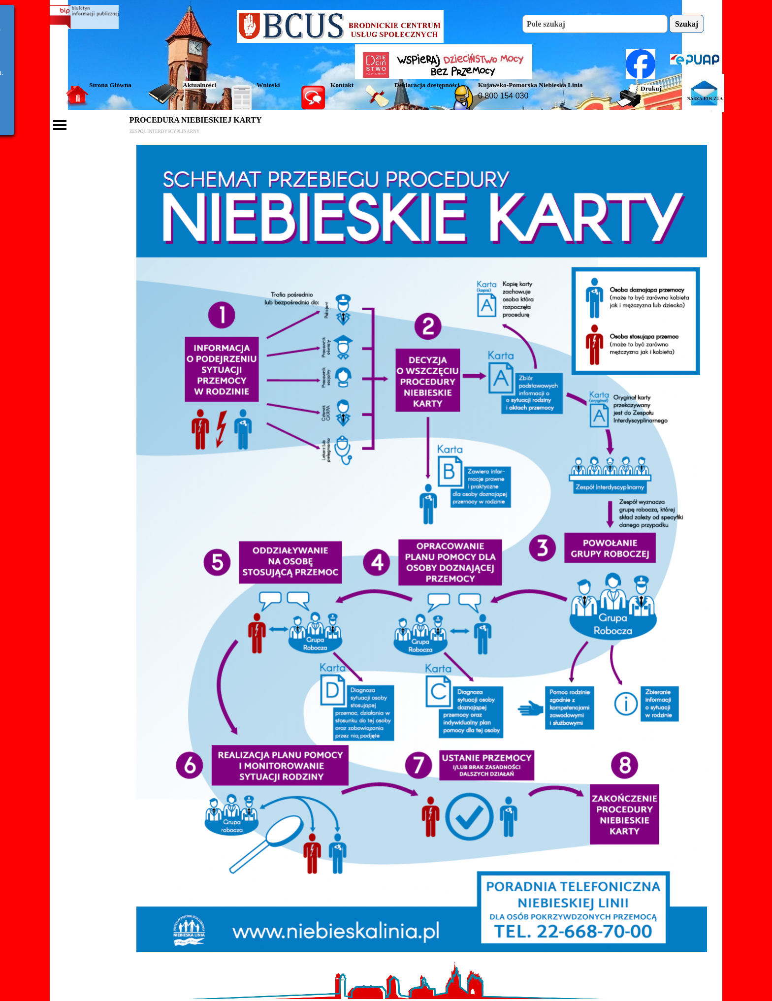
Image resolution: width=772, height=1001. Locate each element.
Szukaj (686, 24)
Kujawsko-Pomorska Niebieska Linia (530, 85)
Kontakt (342, 85)
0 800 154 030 (503, 96)
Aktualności (199, 85)
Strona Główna (110, 85)
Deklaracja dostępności (426, 85)
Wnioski (268, 85)
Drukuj (651, 88)
